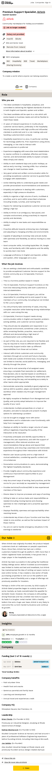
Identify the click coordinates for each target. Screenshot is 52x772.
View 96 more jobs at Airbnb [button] (14, 762)
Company (31, 86)
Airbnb (41, 12)
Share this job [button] (8, 758)
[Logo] (7, 2)
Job (18, 86)
